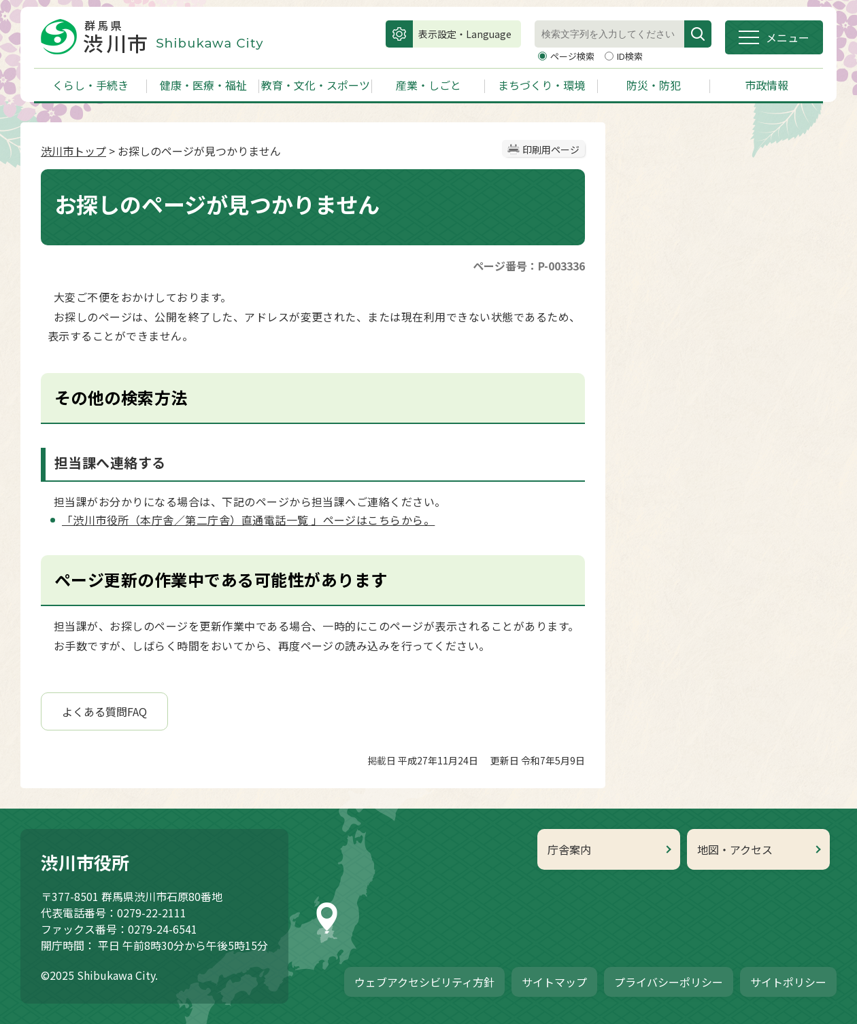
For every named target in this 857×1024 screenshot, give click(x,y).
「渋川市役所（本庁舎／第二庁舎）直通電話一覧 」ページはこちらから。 (248, 520)
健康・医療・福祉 (203, 85)
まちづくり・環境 (541, 85)
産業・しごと (428, 85)
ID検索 (630, 56)
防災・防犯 (653, 85)
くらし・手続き (90, 85)
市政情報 (766, 85)
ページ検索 (573, 56)
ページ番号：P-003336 (529, 266)
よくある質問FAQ (104, 711)
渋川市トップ (73, 151)
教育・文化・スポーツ (315, 85)
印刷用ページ (550, 149)
